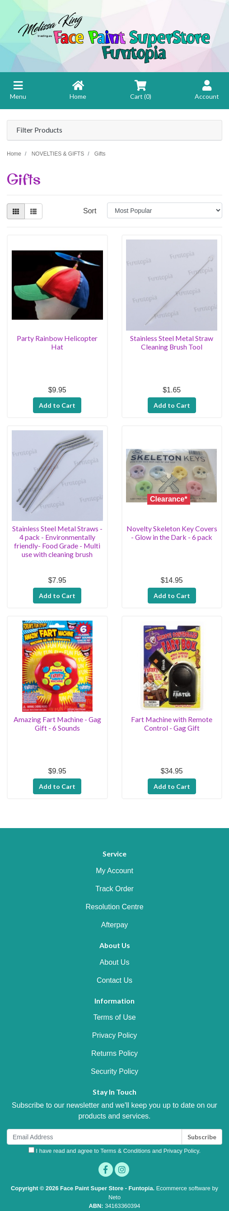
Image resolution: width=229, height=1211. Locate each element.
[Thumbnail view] (16, 211)
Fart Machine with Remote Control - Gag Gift (171, 723)
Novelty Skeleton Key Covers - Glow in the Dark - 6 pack (171, 532)
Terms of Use (114, 1017)
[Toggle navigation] (18, 94)
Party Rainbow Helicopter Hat (57, 342)
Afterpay (114, 925)
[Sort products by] (164, 210)
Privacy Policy (114, 1035)
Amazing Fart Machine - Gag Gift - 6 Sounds (57, 723)
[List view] (33, 211)
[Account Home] (207, 94)
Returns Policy (114, 1053)
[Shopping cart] (140, 94)
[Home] (78, 94)
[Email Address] (94, 1137)
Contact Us (114, 980)
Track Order (114, 889)
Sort (89, 211)
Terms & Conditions (125, 1150)
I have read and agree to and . (114, 1150)
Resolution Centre (114, 907)
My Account (114, 871)
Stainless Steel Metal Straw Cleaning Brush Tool (171, 342)
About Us (115, 962)
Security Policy (114, 1071)
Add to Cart (57, 405)
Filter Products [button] (39, 130)
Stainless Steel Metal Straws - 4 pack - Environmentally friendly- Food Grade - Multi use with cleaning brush (57, 541)
